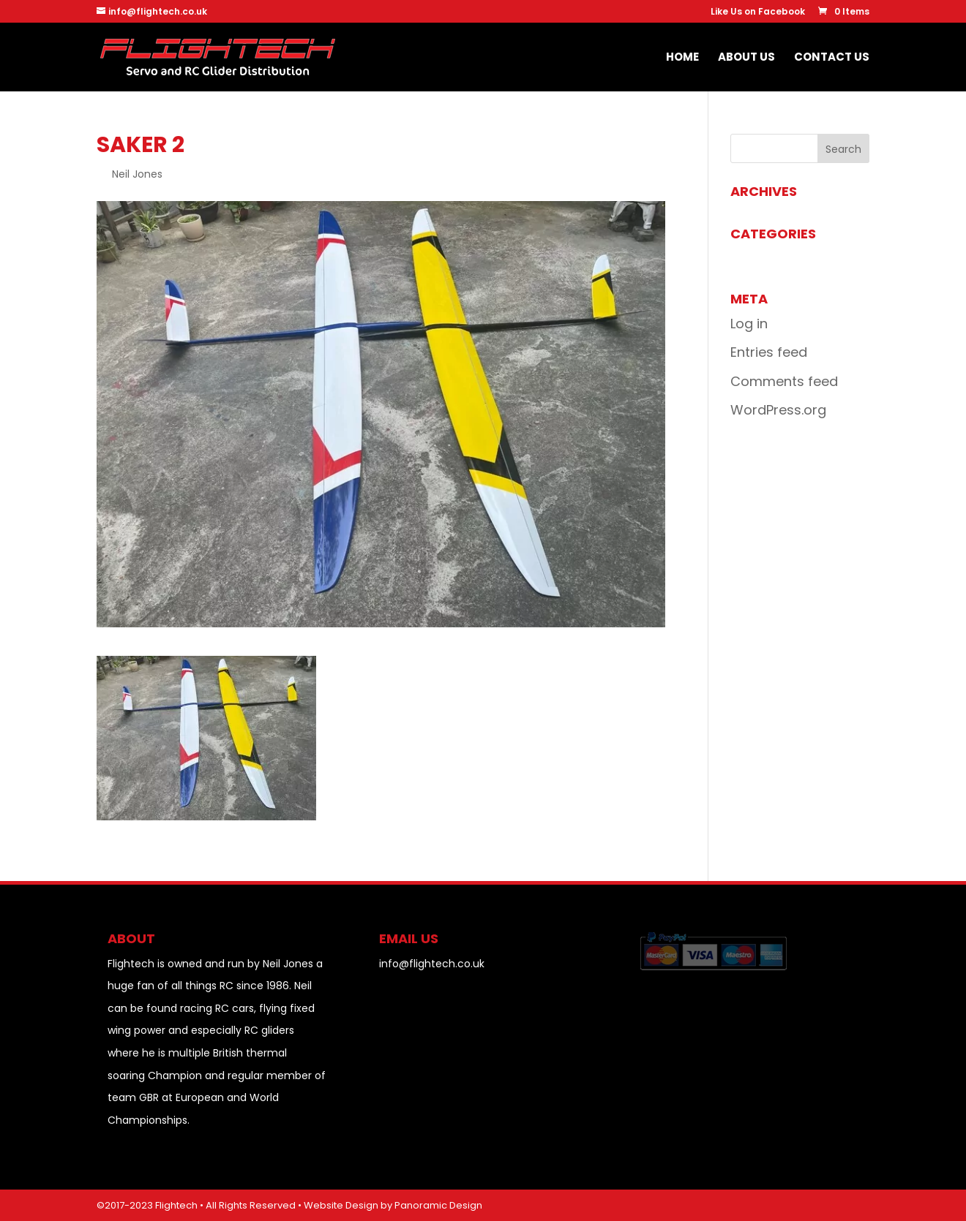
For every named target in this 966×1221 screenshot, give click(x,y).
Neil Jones (137, 174)
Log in (749, 323)
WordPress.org (778, 410)
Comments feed (784, 381)
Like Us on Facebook (758, 12)
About (131, 938)
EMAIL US (408, 938)
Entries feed (768, 352)
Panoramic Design (438, 1205)
